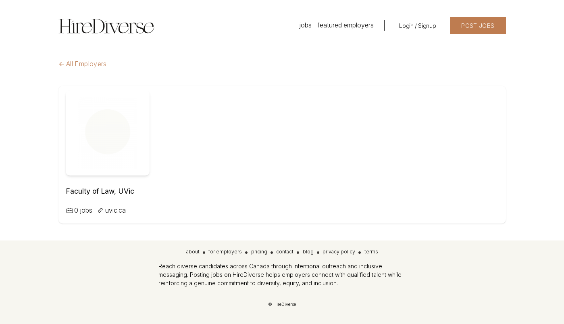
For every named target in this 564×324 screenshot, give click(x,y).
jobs (305, 25)
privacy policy (339, 252)
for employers (225, 252)
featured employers (345, 25)
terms (371, 252)
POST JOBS (477, 25)
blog (308, 252)
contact (284, 252)
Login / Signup (417, 25)
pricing (259, 252)
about (193, 252)
